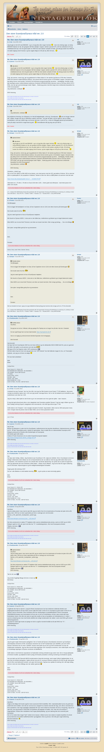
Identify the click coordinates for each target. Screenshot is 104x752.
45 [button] (85, 36)
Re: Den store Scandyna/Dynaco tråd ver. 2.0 (25, 40)
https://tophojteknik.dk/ (43, 332)
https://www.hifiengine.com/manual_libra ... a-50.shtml (20, 518)
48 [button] (94, 36)
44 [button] (81, 36)
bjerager (79, 131)
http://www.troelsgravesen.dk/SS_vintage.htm (20, 437)
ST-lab (78, 396)
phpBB (46, 743)
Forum (19, 22)
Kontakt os (39, 22)
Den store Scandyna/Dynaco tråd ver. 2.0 (25, 33)
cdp (78, 39)
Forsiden (12, 22)
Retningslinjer (28, 22)
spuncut (79, 68)
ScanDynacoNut (81, 325)
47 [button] (91, 36)
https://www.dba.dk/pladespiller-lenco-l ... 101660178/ (23, 179)
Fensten (79, 198)
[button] (72, 36)
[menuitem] (9, 26)
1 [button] (77, 36)
